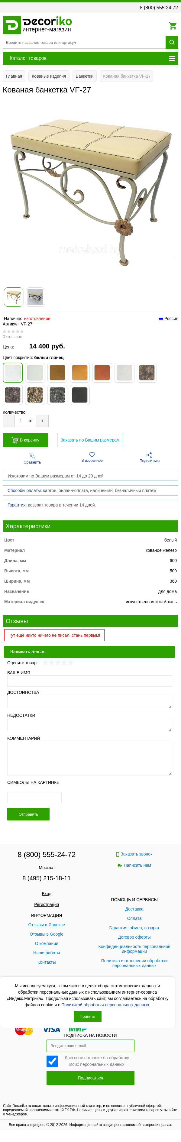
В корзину (25, 440)
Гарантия (17, 505)
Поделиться (150, 457)
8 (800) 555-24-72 (47, 854)
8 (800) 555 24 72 (159, 7)
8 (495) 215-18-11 (46, 878)
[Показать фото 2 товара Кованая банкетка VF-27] (35, 297)
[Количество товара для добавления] (21, 421)
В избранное (92, 457)
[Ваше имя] (89, 681)
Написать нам (134, 865)
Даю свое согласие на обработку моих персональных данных (97, 1060)
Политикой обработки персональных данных (105, 1004)
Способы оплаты (24, 490)
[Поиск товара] (84, 42)
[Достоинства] (89, 701)
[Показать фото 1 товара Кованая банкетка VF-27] (13, 297)
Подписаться (90, 1078)
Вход (46, 893)
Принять (87, 1016)
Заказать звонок (134, 854)
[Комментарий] (89, 758)
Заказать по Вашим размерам (89, 440)
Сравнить (32, 458)
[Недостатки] (89, 724)
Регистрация (46, 904)
